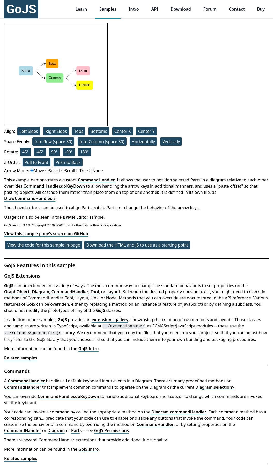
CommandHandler (96, 180)
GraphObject (17, 292)
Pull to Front (36, 162)
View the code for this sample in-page (43, 245)
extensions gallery (110, 319)
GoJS (21, 9)
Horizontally (143, 141)
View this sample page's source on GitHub (46, 233)
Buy (261, 9)
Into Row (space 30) (53, 141)
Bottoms (99, 131)
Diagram (40, 292)
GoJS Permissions (111, 430)
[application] (55, 74)
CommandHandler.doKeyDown (54, 186)
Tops (78, 131)
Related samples (20, 358)
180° (84, 152)
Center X (122, 131)
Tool (95, 292)
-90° (69, 152)
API (154, 9)
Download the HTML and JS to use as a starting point (137, 245)
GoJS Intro (88, 348)
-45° (40, 152)
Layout (113, 292)
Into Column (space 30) (102, 141)
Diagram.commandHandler (178, 412)
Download (181, 9)
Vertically (171, 141)
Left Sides (28, 131)
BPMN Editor (75, 217)
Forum (210, 9)
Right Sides (56, 131)
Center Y (146, 131)
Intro (134, 9)
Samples (107, 9)
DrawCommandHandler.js (29, 198)
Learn (81, 9)
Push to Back (68, 162)
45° (25, 152)
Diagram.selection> (214, 387)
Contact (237, 9)
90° (54, 152)
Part (75, 430)
